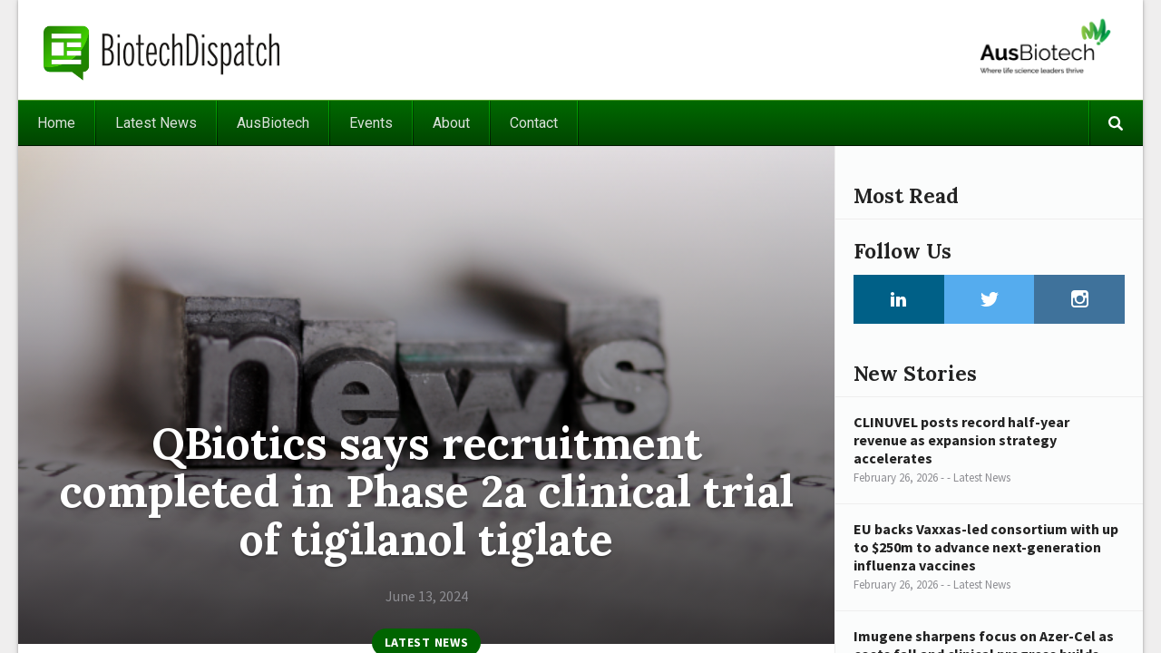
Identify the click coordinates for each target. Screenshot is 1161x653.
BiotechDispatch (162, 50)
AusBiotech (273, 123)
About (451, 123)
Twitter (989, 299)
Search (1115, 123)
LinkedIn (899, 299)
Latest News (156, 123)
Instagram (1079, 299)
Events (371, 123)
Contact (534, 123)
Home (56, 123)
